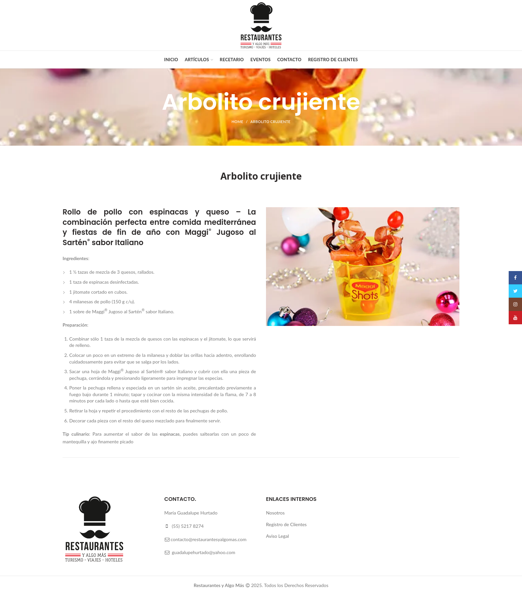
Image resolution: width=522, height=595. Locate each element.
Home (237, 121)
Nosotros (275, 513)
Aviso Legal (277, 536)
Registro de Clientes (286, 524)
